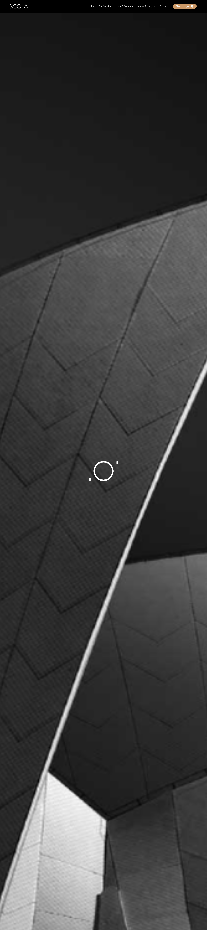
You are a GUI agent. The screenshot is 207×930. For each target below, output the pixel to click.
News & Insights (146, 6)
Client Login (182, 6)
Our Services (106, 6)
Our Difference (125, 6)
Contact (164, 6)
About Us (89, 6)
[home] (19, 6)
